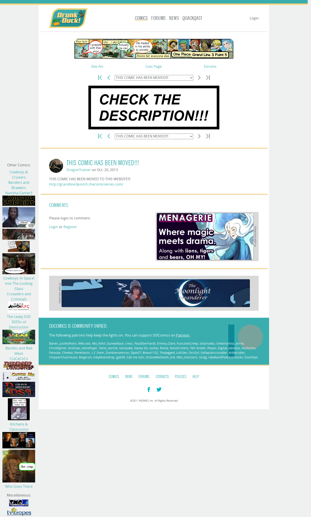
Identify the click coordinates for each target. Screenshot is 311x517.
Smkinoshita (225, 343)
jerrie (240, 343)
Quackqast (192, 18)
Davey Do (141, 348)
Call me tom (135, 357)
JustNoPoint (68, 343)
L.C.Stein (98, 352)
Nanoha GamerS (19, 193)
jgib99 (120, 357)
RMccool (84, 343)
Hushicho (248, 348)
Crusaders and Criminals (19, 296)
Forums (158, 18)
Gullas (153, 348)
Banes (53, 343)
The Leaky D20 (19, 316)
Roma (164, 348)
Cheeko (67, 352)
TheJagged (167, 352)
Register (70, 226)
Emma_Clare (166, 343)
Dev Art (97, 66)
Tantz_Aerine (108, 348)
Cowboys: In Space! (18, 278)
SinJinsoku (207, 343)
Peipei (211, 348)
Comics (141, 18)
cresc (129, 343)
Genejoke (126, 348)
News (174, 18)
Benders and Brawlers (18, 185)
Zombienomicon (117, 352)
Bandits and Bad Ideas (18, 351)
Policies (181, 376)
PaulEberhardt (145, 343)
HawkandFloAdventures (225, 357)
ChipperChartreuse (63, 357)
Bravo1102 (150, 352)
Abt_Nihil (98, 343)
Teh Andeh (198, 348)
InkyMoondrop (104, 357)
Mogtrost (85, 357)
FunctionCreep (187, 343)
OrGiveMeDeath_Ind (160, 357)
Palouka (54, 352)
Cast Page (154, 66)
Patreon (182, 335)
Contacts (162, 376)
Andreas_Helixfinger (82, 348)
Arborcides (237, 352)
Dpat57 (136, 352)
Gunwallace (115, 343)
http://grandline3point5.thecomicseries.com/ (86, 184)
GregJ (203, 357)
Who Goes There (19, 486)
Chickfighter (58, 348)
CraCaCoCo (19, 358)
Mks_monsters (187, 357)
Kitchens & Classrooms (19, 427)
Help (195, 376)
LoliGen (181, 352)
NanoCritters (179, 348)
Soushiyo (251, 357)
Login (254, 18)
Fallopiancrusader (214, 352)
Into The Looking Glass (19, 286)
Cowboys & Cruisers (19, 175)
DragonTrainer (79, 169)
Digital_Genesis (229, 348)
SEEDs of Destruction (19, 324)
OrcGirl (194, 352)
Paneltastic (82, 352)
